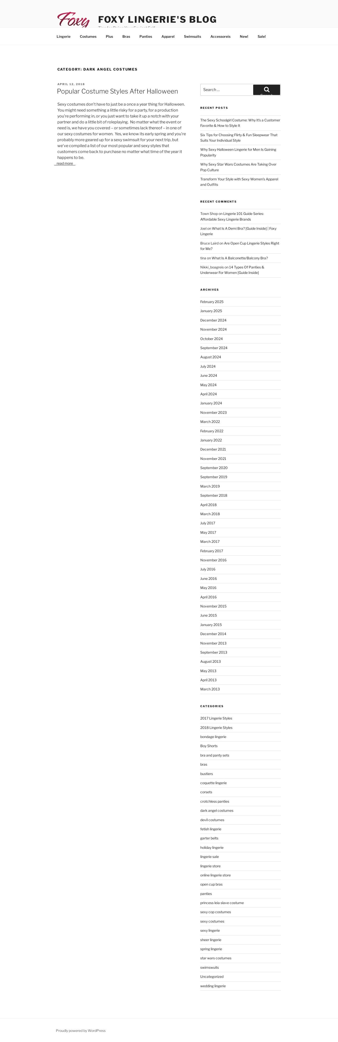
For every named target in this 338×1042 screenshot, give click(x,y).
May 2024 (208, 385)
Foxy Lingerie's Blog (157, 19)
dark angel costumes (216, 810)
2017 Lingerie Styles (216, 718)
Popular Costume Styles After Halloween (117, 91)
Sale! (262, 36)
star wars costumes (215, 958)
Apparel (168, 36)
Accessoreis (220, 36)
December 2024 (213, 320)
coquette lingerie (213, 783)
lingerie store (210, 866)
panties (206, 893)
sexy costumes (212, 921)
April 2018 (208, 505)
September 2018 (213, 495)
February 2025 (212, 302)
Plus (109, 36)
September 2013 (213, 652)
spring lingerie (211, 949)
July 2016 (207, 569)
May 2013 (208, 671)
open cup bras (211, 884)
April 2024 (208, 394)
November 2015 (213, 606)
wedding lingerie (213, 986)
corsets (206, 792)
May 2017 (208, 532)
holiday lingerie (212, 847)
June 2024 (208, 375)
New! (244, 36)
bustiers (206, 774)
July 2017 (207, 523)
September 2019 (213, 477)
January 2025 (211, 311)
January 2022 (211, 440)
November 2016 (213, 560)
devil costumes (212, 820)
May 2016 (208, 588)
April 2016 (208, 597)
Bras (126, 36)
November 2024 (213, 329)
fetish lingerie (210, 829)
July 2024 (208, 366)
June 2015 (208, 615)
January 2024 (211, 403)
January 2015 (211, 625)
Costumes (88, 36)
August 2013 (210, 661)
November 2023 (213, 412)
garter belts (209, 838)
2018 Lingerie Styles (216, 727)
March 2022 (210, 421)
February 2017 (211, 551)
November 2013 (213, 643)
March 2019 (210, 486)
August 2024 (210, 357)
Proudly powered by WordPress (81, 1030)
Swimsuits (192, 36)
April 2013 (208, 680)
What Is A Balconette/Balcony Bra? (240, 258)
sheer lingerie (210, 940)
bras (203, 764)
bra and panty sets (214, 755)
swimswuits (209, 967)
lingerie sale (209, 856)
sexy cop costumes (215, 912)
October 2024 (211, 339)
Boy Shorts (209, 746)
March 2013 (210, 689)
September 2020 (214, 468)
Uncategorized (212, 976)
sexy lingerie (210, 930)
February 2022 (211, 431)
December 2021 (213, 449)
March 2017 (210, 541)
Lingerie (63, 36)
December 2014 (213, 634)
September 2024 (213, 348)
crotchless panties (214, 801)
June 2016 (208, 578)
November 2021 (213, 458)
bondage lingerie (213, 737)
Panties (145, 36)
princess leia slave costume (222, 903)
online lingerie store (215, 875)
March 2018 (210, 514)
